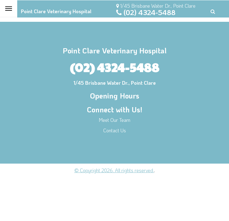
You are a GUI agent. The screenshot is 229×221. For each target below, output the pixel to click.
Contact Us (114, 130)
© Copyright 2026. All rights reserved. (114, 170)
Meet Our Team (114, 120)
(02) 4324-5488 (150, 12)
